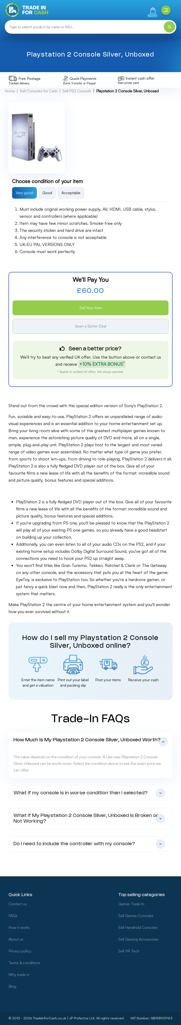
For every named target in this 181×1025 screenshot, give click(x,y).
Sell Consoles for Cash (39, 91)
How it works (19, 927)
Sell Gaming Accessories (138, 939)
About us (15, 939)
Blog (12, 986)
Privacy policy (19, 951)
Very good (24, 192)
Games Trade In (131, 904)
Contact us (17, 904)
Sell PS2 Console (76, 91)
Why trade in (18, 974)
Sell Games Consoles (135, 915)
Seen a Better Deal (90, 326)
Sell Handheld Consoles (138, 927)
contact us (151, 357)
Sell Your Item (90, 307)
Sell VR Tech (129, 951)
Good (47, 192)
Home (10, 91)
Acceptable (71, 192)
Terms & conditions (24, 962)
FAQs (12, 915)
